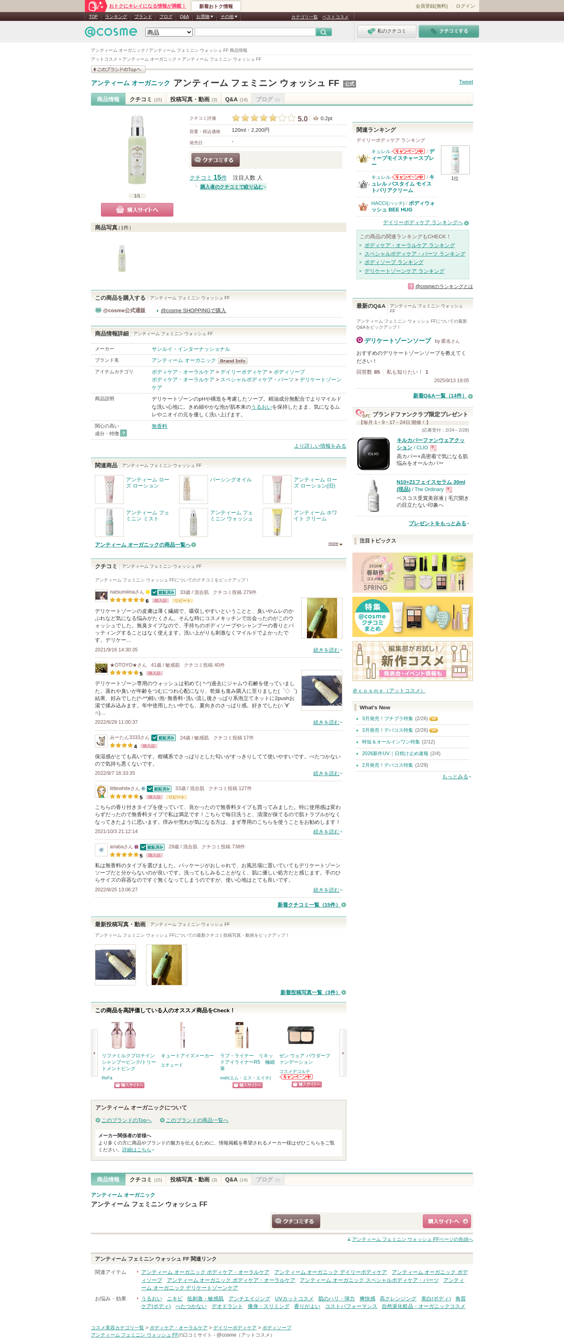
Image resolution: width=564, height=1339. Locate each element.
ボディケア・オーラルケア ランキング (409, 245)
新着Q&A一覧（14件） (440, 396)
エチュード (172, 1065)
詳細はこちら (136, 1150)
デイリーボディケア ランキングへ (423, 222)
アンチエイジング (249, 1299)
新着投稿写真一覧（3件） (310, 992)
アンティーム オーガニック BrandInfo (235, 361)
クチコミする (215, 160)
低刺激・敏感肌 (205, 1299)
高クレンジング (398, 1299)
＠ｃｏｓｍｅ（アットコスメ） (389, 691)
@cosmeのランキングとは (444, 286)
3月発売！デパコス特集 (387, 730)
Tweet (466, 82)
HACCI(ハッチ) (388, 203)
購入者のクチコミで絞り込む (231, 187)
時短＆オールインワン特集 (391, 742)
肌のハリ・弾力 (336, 1299)
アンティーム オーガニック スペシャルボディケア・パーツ (369, 1280)
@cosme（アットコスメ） (245, 1335)
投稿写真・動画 (193, 99)
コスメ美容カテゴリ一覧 (117, 1328)
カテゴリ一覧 (304, 16)
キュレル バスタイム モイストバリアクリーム (402, 183)
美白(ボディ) (436, 1299)
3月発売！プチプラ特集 (387, 718)
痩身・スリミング (269, 1306)
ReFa (107, 1077)
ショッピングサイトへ (129, 1085)
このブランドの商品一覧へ (197, 1120)
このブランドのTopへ (126, 1120)
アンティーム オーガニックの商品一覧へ (143, 545)
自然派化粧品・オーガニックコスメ (423, 1306)
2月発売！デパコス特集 (387, 765)
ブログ (166, 16)
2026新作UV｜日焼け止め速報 (395, 753)
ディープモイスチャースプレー (402, 158)
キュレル (381, 151)
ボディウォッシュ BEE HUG (403, 206)
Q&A (184, 16)
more (333, 543)
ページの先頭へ (412, 1239)
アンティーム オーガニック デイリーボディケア (330, 1272)
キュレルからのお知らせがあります (408, 151)
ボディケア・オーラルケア (183, 372)
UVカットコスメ (294, 1299)
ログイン (465, 6)
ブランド (143, 16)
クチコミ (146, 99)
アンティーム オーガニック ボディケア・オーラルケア (205, 1272)
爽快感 (367, 1299)
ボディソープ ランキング (394, 262)
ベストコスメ (335, 16)
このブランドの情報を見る (118, 69)
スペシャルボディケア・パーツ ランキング (414, 254)
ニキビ (175, 1299)
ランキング (116, 16)
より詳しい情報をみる (320, 446)
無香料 (159, 426)
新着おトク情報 (216, 6)
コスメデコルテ (294, 1071)
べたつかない (191, 1306)
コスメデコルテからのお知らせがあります (296, 1076)
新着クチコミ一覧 (309, 905)
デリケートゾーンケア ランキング (404, 271)
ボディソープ (289, 372)
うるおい (261, 407)
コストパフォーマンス (351, 1306)
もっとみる (455, 777)
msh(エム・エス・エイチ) (245, 1077)
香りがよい (307, 1306)
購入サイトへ (137, 210)
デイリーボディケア (244, 372)
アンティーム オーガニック (130, 83)
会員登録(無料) (432, 6)
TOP (93, 16)
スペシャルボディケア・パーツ (257, 380)
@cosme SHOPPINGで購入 (193, 310)
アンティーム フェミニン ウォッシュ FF (256, 83)
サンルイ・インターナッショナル (191, 349)
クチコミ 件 (208, 178)
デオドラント (227, 1306)
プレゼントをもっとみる (437, 523)
